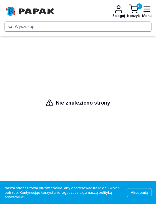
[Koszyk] (133, 11)
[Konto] (118, 11)
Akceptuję (139, 192)
